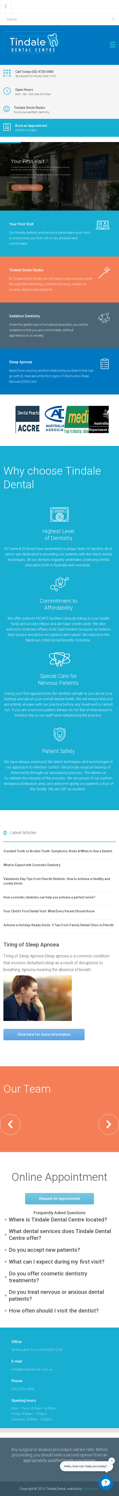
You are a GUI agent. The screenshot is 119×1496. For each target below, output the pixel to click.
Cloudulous (91, 1489)
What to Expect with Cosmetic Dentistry (31, 865)
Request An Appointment (59, 1198)
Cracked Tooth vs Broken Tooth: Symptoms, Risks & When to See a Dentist (57, 851)
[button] (10, 1124)
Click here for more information (44, 1034)
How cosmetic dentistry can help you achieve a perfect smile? (49, 897)
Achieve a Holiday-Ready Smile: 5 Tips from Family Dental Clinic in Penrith (58, 925)
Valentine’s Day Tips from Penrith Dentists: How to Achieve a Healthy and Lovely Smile (56, 881)
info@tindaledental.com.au (32, 1369)
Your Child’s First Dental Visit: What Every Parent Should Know (49, 911)
